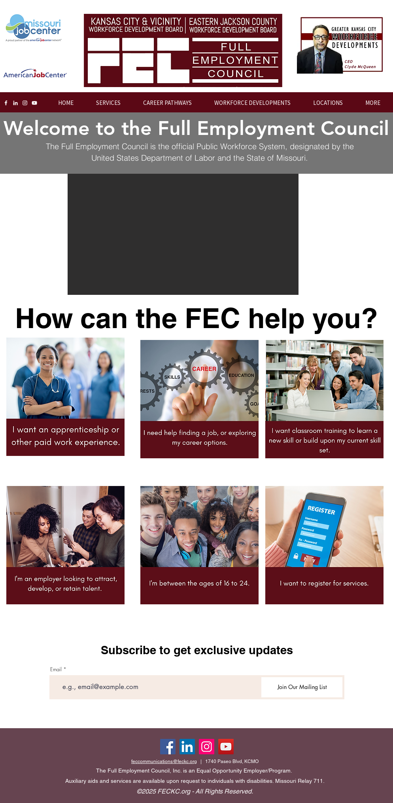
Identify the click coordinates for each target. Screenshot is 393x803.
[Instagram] (25, 103)
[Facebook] (6, 103)
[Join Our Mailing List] (301, 687)
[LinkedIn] (15, 103)
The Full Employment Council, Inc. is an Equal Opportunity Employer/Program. (194, 770)
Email (56, 669)
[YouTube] (34, 103)
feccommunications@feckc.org (164, 761)
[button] (247, 103)
